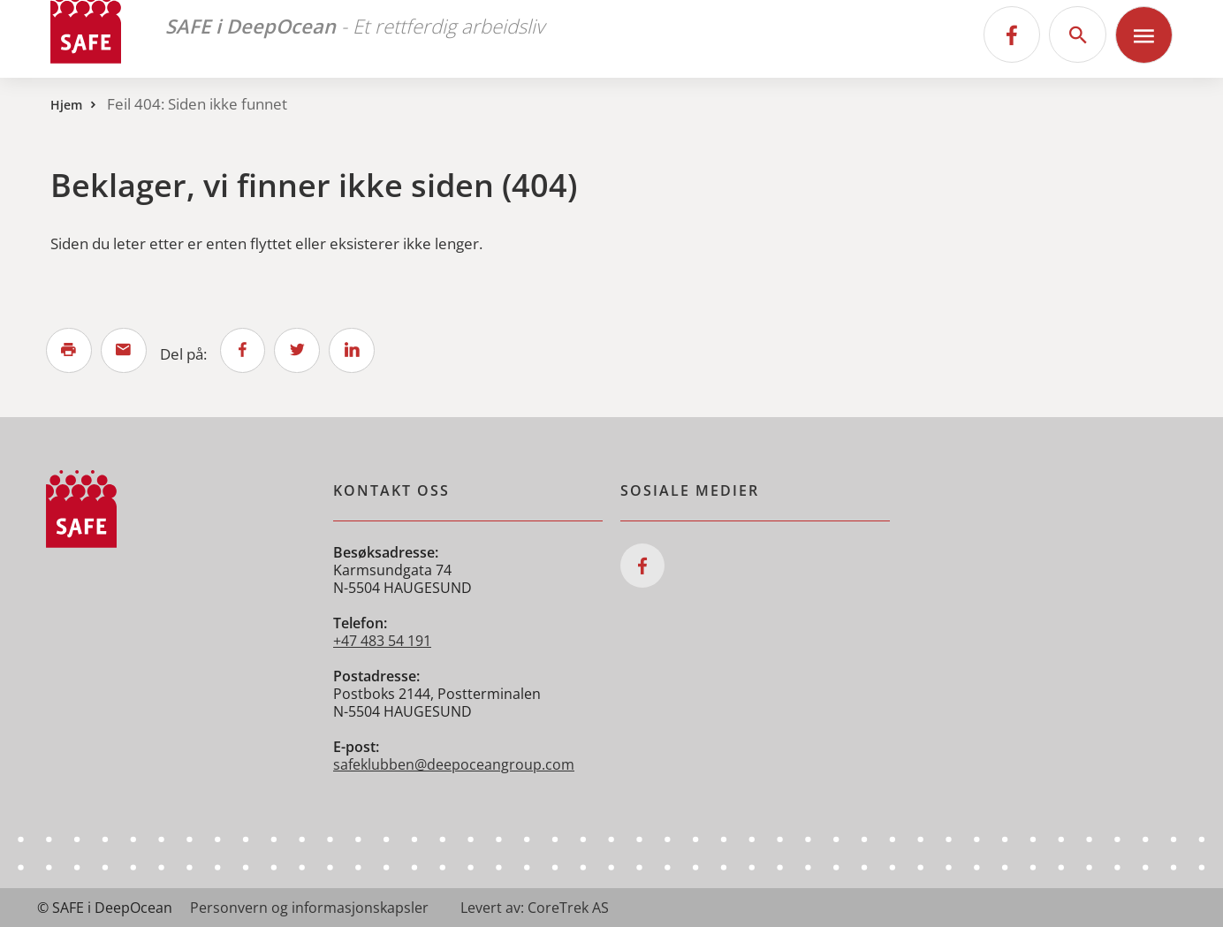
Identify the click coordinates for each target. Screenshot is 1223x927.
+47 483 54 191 (382, 640)
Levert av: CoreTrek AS (534, 907)
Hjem (66, 104)
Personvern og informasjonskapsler (309, 907)
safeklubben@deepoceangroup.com (453, 764)
